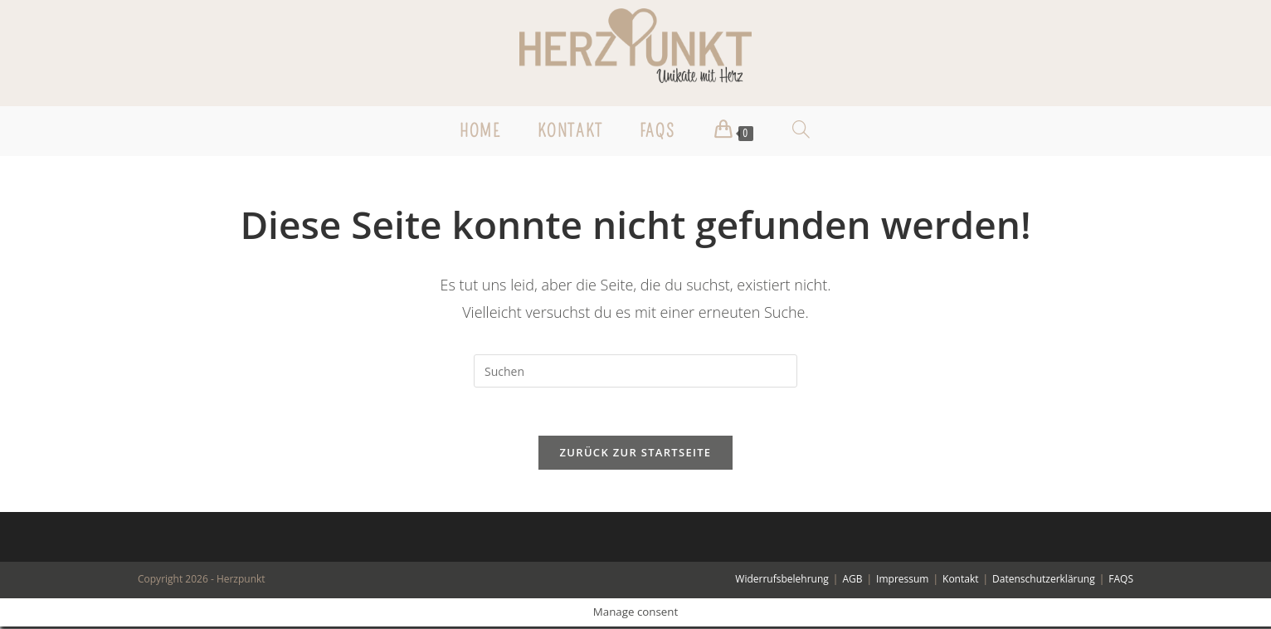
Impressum (902, 581)
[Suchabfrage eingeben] (635, 371)
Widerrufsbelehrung (781, 581)
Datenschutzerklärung (1043, 581)
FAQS (1120, 581)
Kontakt (960, 581)
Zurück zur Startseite (636, 454)
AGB (852, 581)
